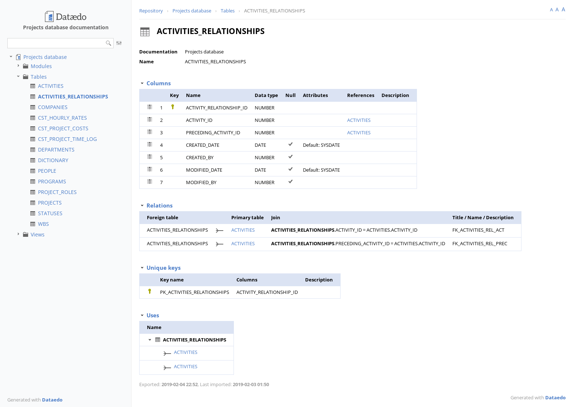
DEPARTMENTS (56, 149)
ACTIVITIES (51, 85)
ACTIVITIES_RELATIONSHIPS (73, 96)
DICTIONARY (53, 160)
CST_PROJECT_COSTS (63, 128)
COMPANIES (53, 107)
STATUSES (50, 213)
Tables (39, 76)
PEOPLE (47, 170)
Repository (151, 10)
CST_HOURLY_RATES (62, 117)
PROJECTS (50, 202)
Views (38, 234)
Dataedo (52, 399)
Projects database (45, 56)
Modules (41, 66)
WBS (43, 223)
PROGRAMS (52, 181)
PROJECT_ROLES (57, 191)
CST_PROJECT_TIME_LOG (67, 138)
